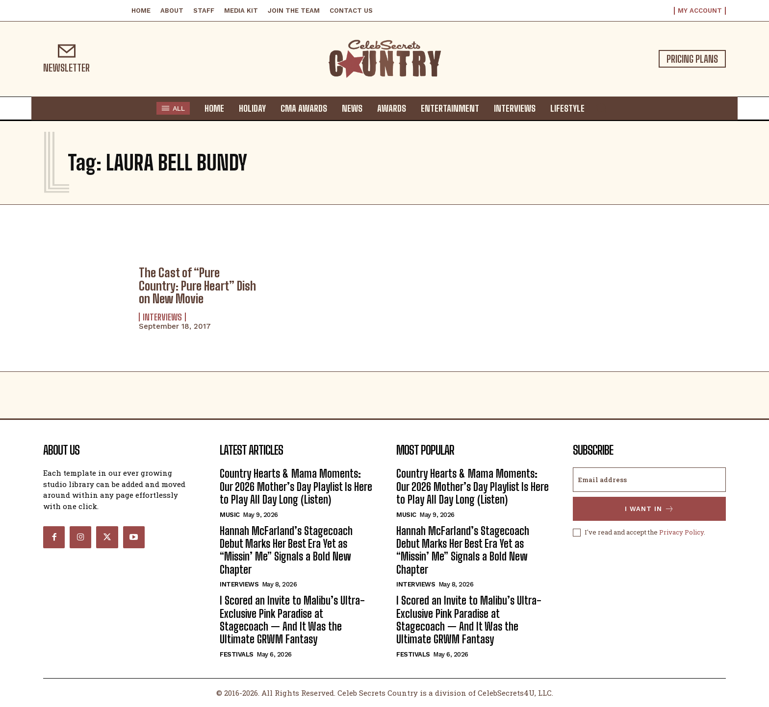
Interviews (162, 317)
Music (230, 514)
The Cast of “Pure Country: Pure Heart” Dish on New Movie (197, 286)
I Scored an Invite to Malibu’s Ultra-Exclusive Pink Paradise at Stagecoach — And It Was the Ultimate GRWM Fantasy (292, 620)
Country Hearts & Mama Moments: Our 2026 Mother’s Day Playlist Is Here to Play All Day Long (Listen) (296, 486)
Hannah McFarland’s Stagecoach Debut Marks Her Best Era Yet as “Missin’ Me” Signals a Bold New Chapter (286, 550)
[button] (601, 108)
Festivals (237, 654)
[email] (649, 479)
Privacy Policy (681, 532)
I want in (649, 508)
